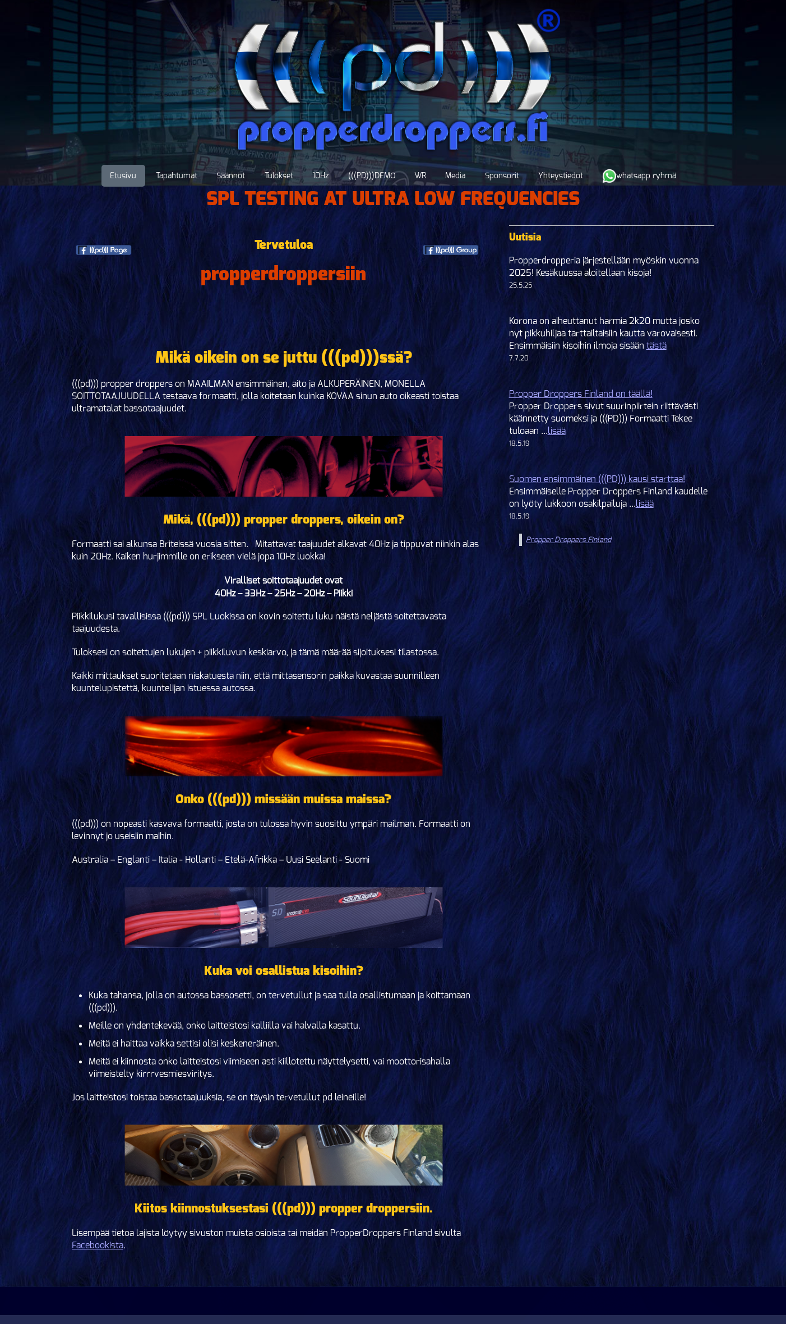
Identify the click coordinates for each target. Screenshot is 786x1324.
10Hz (320, 175)
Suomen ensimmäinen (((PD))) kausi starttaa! (597, 479)
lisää (557, 431)
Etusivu (123, 175)
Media (455, 175)
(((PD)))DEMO (371, 175)
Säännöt (230, 175)
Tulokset (279, 175)
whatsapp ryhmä (639, 176)
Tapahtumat (176, 175)
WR (420, 175)
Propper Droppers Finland (568, 539)
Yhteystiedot (560, 175)
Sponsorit (502, 175)
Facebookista (97, 1245)
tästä (656, 345)
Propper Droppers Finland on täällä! (581, 394)
